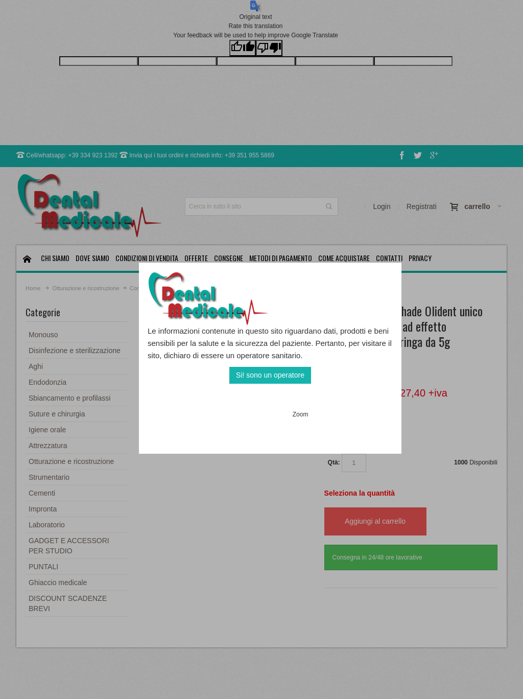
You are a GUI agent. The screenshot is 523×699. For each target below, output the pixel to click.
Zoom (300, 414)
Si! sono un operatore (270, 375)
